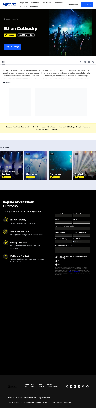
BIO (3, 62)
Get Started (42, 385)
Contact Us (87, 4)
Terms (10, 402)
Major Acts (24, 3)
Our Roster (35, 3)
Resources (34, 6)
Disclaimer (30, 402)
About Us (23, 6)
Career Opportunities (52, 385)
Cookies (52, 402)
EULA (23, 402)
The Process (46, 3)
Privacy (17, 402)
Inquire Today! (12, 46)
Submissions (73, 4)
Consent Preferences (64, 402)
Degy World (33, 385)
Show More (7, 82)
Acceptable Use (41, 402)
